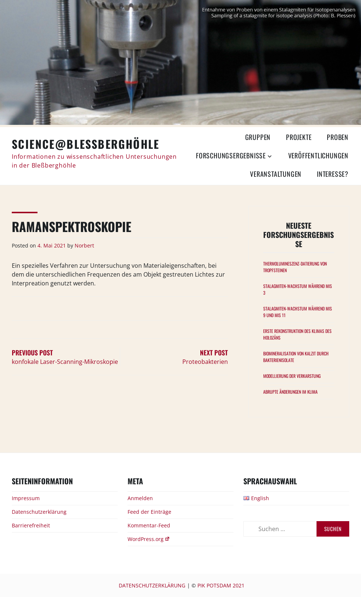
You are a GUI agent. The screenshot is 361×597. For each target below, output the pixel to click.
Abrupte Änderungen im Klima (290, 392)
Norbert (84, 245)
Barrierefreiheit (31, 525)
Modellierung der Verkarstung (292, 376)
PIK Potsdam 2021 (220, 585)
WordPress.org (149, 538)
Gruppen (258, 137)
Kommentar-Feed (149, 525)
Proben (338, 137)
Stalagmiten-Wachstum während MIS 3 (297, 289)
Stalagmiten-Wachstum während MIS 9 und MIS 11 (297, 311)
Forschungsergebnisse (231, 155)
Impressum (26, 498)
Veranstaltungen (275, 174)
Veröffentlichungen (318, 155)
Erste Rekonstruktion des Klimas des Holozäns (297, 334)
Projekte (298, 137)
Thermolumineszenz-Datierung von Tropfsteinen (295, 266)
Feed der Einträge (149, 511)
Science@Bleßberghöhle (86, 144)
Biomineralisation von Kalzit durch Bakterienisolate (296, 356)
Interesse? (333, 174)
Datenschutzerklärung (39, 511)
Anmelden (140, 498)
